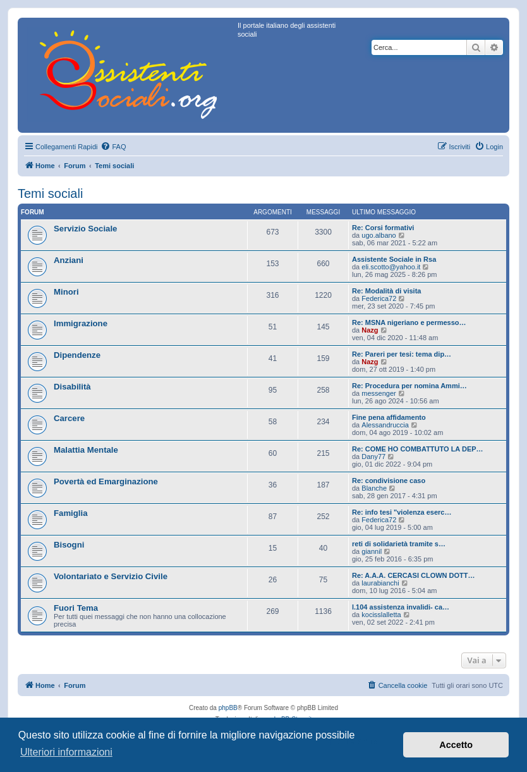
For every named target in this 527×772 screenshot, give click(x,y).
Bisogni (69, 544)
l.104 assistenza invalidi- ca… (400, 607)
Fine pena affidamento (389, 417)
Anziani (68, 260)
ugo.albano (378, 235)
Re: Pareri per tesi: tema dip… (401, 354)
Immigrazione (80, 323)
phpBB (228, 707)
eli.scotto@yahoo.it (390, 267)
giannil (371, 551)
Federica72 (378, 298)
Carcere (69, 418)
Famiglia (71, 513)
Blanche (374, 488)
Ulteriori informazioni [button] (66, 752)
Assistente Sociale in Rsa (394, 259)
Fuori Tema (76, 608)
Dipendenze (77, 355)
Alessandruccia (385, 425)
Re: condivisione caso (388, 480)
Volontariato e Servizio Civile (110, 576)
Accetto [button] (456, 745)
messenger (378, 393)
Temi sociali (50, 193)
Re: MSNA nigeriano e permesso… (409, 322)
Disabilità (72, 386)
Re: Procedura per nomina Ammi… (409, 385)
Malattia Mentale (86, 450)
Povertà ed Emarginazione (106, 481)
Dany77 (373, 456)
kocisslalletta (381, 614)
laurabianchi (380, 583)
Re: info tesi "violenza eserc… (401, 512)
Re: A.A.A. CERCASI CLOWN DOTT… (413, 575)
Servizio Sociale (85, 228)
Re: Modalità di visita (386, 291)
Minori (66, 292)
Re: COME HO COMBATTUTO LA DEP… (417, 449)
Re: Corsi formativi (383, 227)
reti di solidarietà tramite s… (398, 544)
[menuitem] (113, 146)
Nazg (369, 330)
